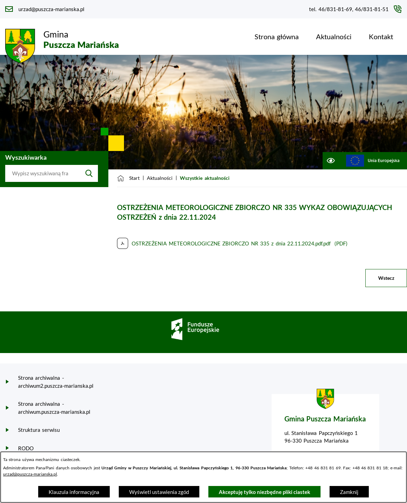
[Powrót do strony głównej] (128, 178)
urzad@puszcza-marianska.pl (30, 474)
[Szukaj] (89, 173)
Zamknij (349, 492)
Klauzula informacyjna (74, 492)
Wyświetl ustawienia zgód (159, 492)
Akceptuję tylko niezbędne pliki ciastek (264, 492)
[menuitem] (276, 36)
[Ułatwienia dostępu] (330, 160)
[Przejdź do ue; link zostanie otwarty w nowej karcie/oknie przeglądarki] (373, 160)
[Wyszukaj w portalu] (42, 173)
